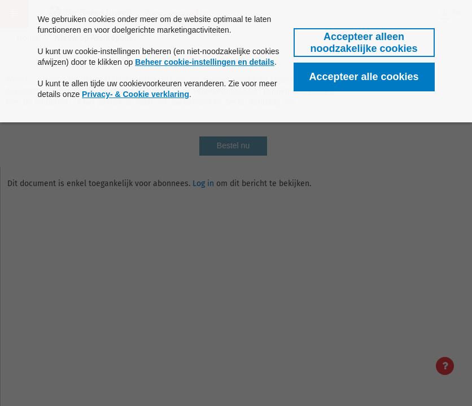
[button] (364, 42)
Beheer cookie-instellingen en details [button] (204, 62)
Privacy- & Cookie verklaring (135, 94)
